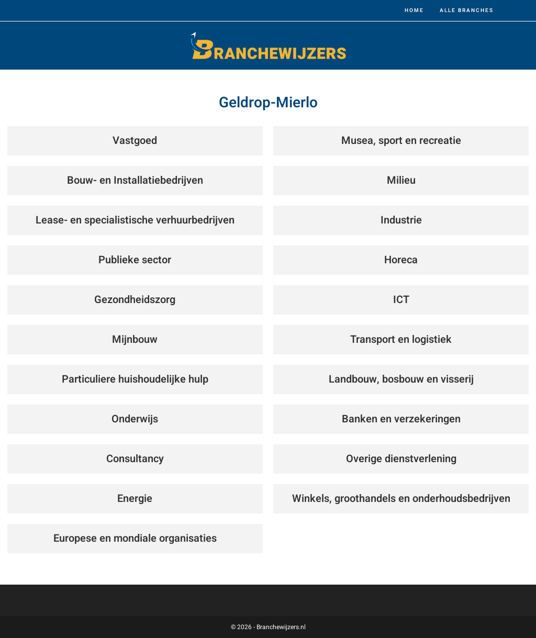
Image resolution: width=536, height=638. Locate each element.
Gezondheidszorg (134, 299)
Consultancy (135, 458)
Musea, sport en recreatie (401, 140)
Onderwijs (134, 419)
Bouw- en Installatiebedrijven (135, 180)
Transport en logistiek (401, 339)
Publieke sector (134, 259)
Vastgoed (135, 140)
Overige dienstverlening (401, 458)
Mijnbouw (135, 339)
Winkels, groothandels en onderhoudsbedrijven (401, 498)
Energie (134, 498)
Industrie (401, 220)
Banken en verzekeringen (401, 419)
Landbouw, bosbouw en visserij (401, 379)
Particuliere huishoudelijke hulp (135, 379)
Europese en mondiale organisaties (135, 538)
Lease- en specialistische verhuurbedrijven (135, 220)
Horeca (401, 259)
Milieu (401, 180)
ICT (401, 299)
